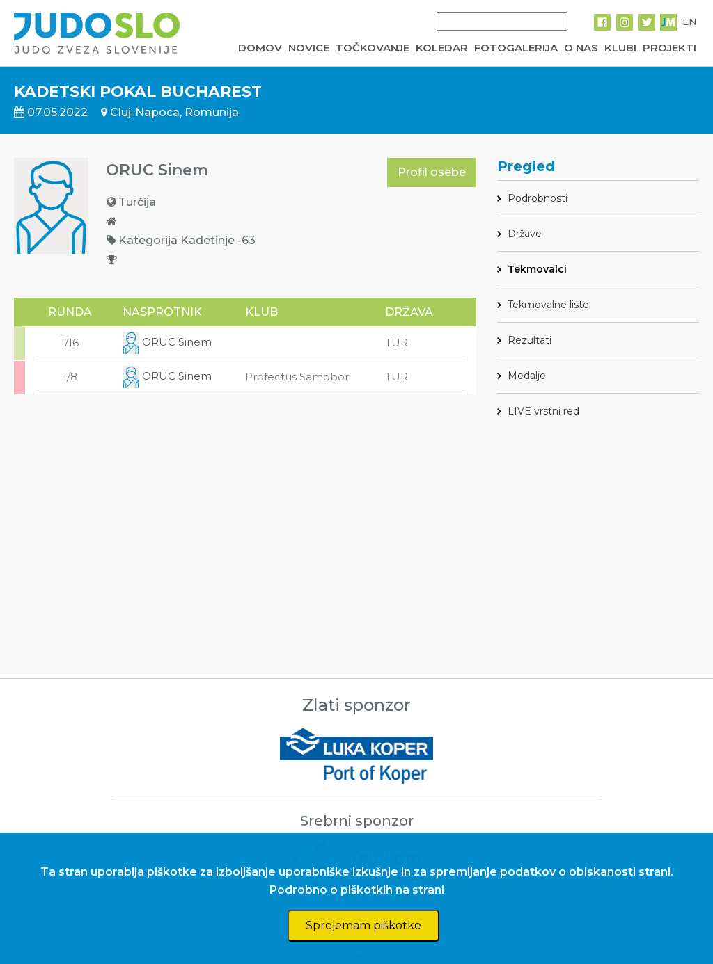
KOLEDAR (442, 47)
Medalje (527, 375)
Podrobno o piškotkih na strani (356, 890)
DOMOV (260, 47)
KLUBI (620, 47)
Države (525, 233)
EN (689, 21)
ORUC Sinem (167, 341)
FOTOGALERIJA (516, 47)
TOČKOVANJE (372, 47)
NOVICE (308, 47)
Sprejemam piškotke (363, 925)
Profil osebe (432, 172)
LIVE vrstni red (543, 411)
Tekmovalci (537, 269)
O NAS (581, 47)
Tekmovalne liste (548, 304)
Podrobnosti (537, 198)
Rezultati (529, 340)
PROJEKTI (669, 47)
